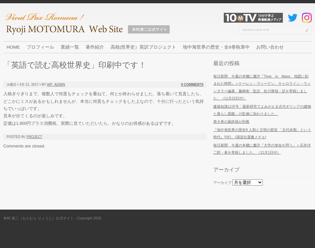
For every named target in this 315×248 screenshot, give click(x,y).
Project (34, 137)
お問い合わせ (270, 47)
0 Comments (192, 84)
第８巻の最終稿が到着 (231, 122)
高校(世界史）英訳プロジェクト (144, 47)
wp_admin (56, 84)
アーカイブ (222, 183)
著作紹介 (95, 47)
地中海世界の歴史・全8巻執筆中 (216, 47)
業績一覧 (70, 47)
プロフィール (40, 47)
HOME (13, 47)
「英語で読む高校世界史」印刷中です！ (74, 64)
